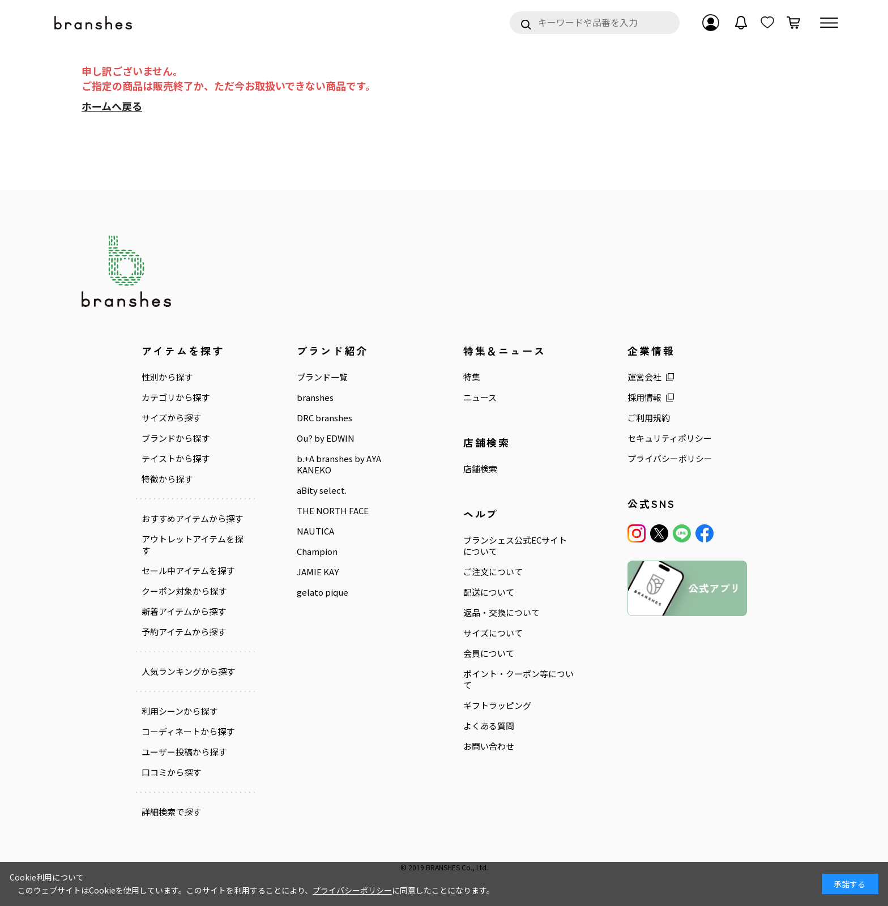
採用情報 (644, 397)
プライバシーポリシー (669, 458)
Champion (317, 551)
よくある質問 (488, 726)
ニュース (480, 397)
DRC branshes (324, 418)
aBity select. (322, 490)
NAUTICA (315, 531)
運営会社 (644, 377)
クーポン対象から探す (184, 591)
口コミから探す (171, 772)
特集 (471, 377)
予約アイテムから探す (184, 632)
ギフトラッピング (497, 705)
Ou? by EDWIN (326, 438)
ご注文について (493, 572)
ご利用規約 (648, 418)
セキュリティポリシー (669, 438)
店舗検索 (480, 469)
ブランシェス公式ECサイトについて (515, 546)
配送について (488, 592)
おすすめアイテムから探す (192, 518)
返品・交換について (501, 612)
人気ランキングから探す (188, 671)
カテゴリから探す (176, 397)
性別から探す (167, 377)
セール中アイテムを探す (188, 570)
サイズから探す (171, 418)
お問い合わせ (488, 746)
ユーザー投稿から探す (184, 752)
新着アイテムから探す (184, 611)
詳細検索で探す (171, 812)
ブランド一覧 (322, 377)
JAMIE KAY (318, 572)
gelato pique (322, 592)
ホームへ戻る (112, 106)
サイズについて (493, 633)
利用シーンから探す (179, 711)
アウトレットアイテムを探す (192, 544)
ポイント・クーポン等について (518, 679)
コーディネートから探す (188, 731)
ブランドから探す (176, 438)
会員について (488, 653)
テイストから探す (176, 458)
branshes (315, 397)
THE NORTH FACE (333, 510)
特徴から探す (167, 479)
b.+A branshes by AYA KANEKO (339, 464)
